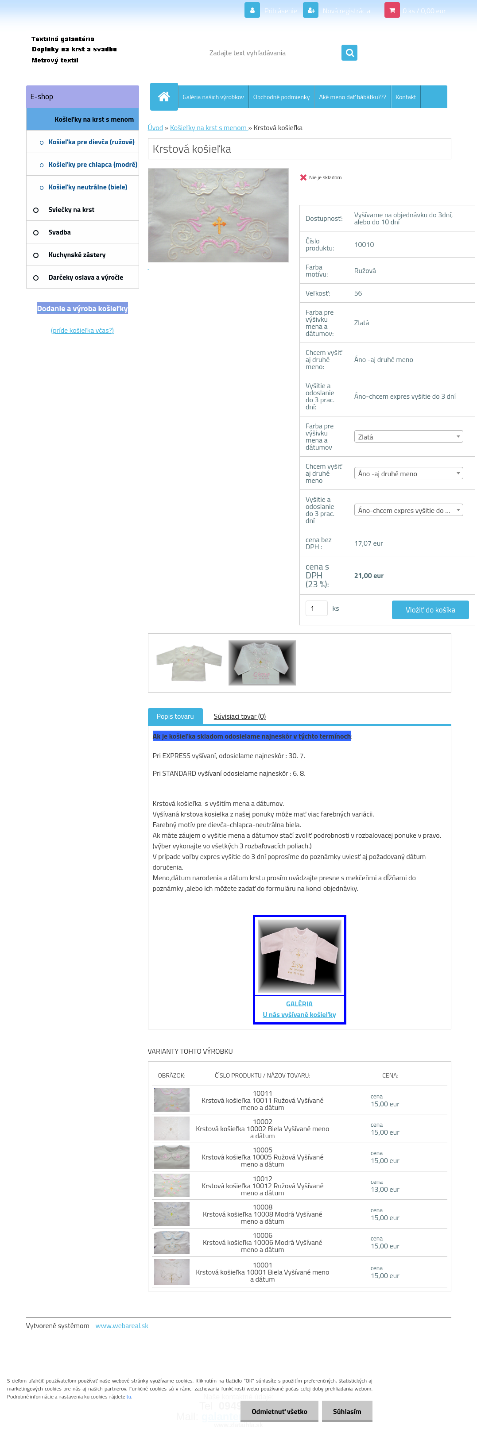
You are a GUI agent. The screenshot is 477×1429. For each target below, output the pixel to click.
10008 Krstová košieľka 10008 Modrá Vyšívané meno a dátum (262, 1214)
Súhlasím (347, 1411)
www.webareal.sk (121, 1325)
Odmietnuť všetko (279, 1411)
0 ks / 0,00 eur (424, 10)
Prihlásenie (281, 10)
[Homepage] (168, 96)
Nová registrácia (345, 10)
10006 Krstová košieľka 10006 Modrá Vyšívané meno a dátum (262, 1242)
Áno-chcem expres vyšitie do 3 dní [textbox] (409, 510)
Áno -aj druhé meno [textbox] (387, 473)
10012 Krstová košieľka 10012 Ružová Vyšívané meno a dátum (262, 1185)
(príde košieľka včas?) (82, 330)
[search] (349, 53)
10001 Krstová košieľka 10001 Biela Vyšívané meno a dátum (262, 1272)
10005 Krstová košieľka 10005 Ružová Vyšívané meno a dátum (262, 1156)
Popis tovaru (175, 716)
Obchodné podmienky (281, 96)
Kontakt (406, 96)
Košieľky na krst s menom (209, 127)
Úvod (155, 127)
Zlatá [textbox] (365, 436)
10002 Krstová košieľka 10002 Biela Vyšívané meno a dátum (262, 1128)
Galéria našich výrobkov (213, 96)
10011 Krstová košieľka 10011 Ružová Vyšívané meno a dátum (262, 1100)
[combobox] (409, 436)
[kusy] (317, 608)
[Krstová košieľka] (189, 641)
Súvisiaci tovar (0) (240, 716)
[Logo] (87, 53)
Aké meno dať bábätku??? (352, 96)
